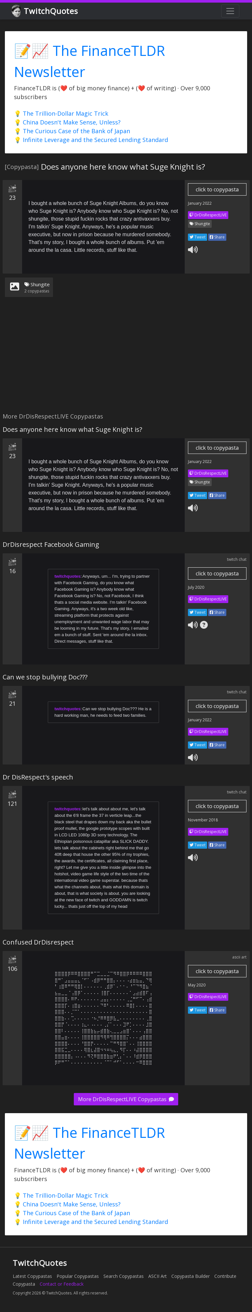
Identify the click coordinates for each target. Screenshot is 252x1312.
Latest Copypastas (32, 1276)
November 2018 (203, 820)
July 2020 (196, 587)
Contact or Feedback (62, 1284)
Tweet (198, 237)
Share (217, 237)
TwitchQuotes (45, 11)
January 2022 (200, 203)
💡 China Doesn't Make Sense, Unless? (67, 122)
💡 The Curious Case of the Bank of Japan (72, 131)
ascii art (239, 957)
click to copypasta (217, 189)
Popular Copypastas (78, 1276)
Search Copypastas (123, 1276)
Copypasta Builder (190, 1276)
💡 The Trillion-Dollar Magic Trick (61, 113)
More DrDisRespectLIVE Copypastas (126, 1099)
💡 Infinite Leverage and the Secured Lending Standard (91, 140)
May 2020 (197, 985)
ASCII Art (157, 1276)
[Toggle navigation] (230, 11)
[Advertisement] (125, 358)
